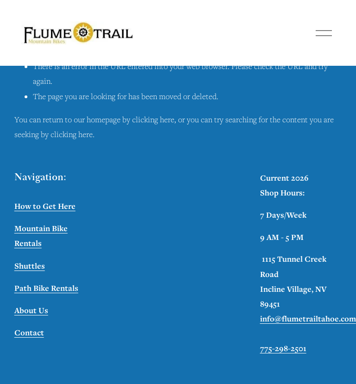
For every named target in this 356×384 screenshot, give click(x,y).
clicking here (153, 119)
